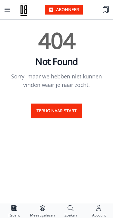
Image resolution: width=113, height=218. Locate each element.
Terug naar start (56, 111)
